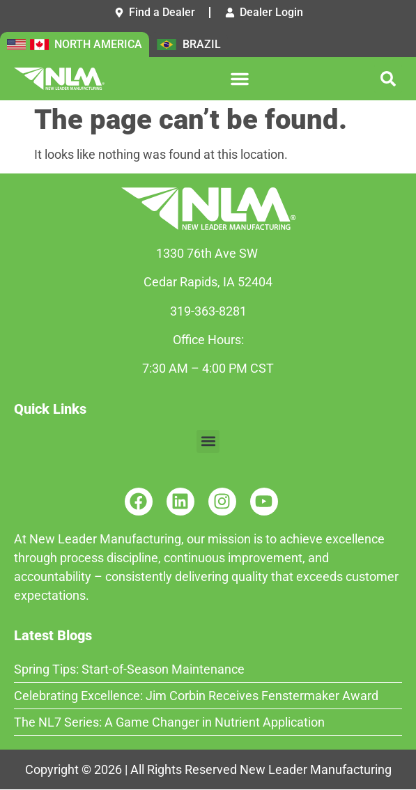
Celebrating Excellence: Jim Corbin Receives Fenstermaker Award (196, 695)
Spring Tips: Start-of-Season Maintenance (129, 669)
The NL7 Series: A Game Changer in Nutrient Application (169, 722)
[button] (239, 78)
